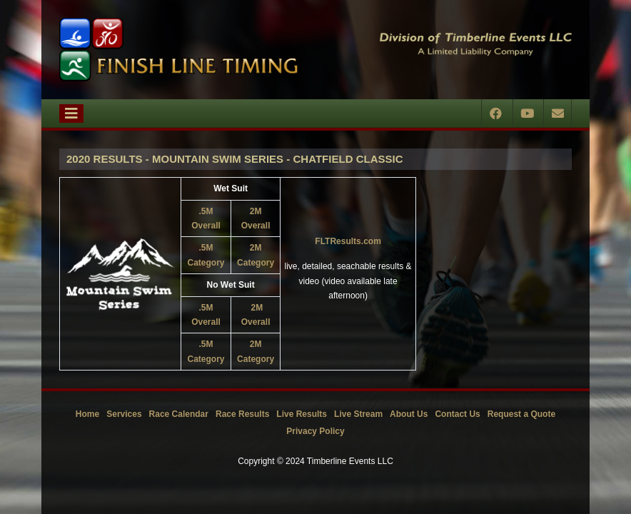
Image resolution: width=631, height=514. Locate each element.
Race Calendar (178, 414)
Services (123, 414)
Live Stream (358, 414)
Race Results (242, 414)
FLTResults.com (347, 241)
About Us (409, 414)
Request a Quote (521, 414)
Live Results (301, 414)
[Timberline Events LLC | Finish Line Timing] (178, 49)
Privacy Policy (315, 431)
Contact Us (457, 414)
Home (87, 414)
